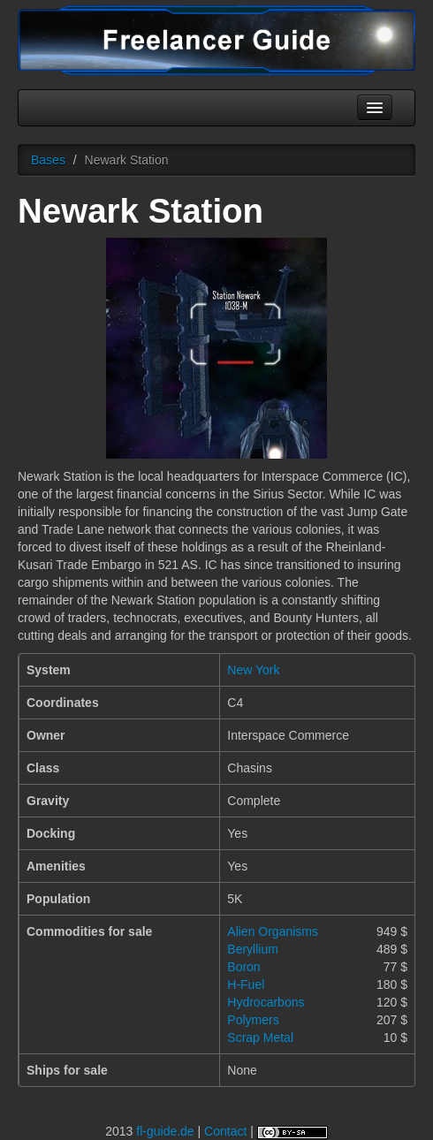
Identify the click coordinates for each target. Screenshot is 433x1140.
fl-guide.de (165, 1131)
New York (253, 670)
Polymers (252, 1020)
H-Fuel (245, 984)
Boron (243, 967)
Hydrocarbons (265, 1002)
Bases (48, 160)
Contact (225, 1131)
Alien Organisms (272, 931)
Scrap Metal (260, 1037)
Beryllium (252, 949)
